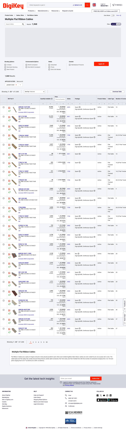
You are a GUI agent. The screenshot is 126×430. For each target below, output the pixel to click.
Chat (68, 396)
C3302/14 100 (23, 225)
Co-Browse (69, 406)
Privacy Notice (69, 385)
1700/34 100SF (23, 145)
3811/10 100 (22, 154)
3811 (68, 116)
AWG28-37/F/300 (24, 319)
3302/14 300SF (23, 235)
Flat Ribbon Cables (32, 15)
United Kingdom (31, 427)
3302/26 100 (22, 291)
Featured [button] (30, 91)
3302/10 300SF (23, 126)
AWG (68, 107)
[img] (13, 6)
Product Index (9, 15)
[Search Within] (13, 24)
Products (31, 11)
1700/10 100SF (23, 216)
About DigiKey (6, 395)
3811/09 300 (22, 198)
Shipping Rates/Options (40, 399)
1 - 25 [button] (10, 91)
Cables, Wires (20, 15)
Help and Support (39, 395)
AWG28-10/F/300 (24, 107)
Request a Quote (67, 11)
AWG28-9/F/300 (23, 189)
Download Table (117, 91)
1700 (68, 135)
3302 (68, 126)
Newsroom (5, 408)
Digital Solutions (6, 406)
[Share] (118, 15)
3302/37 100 (22, 328)
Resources (55, 11)
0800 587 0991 (71, 398)
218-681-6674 (70, 401)
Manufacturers (43, 11)
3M (19, 121)
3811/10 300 (22, 116)
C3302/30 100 (23, 300)
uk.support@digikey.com (73, 403)
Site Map (4, 404)
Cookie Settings (98, 427)
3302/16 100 (22, 244)
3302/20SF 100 (23, 281)
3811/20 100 (22, 272)
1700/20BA (22, 207)
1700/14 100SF (23, 171)
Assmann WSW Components (26, 112)
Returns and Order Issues (41, 402)
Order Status (37, 397)
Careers (4, 402)
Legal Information (39, 404)
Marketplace (5, 397)
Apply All (101, 64)
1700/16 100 (22, 162)
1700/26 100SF (23, 135)
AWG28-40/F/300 (24, 309)
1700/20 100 (22, 180)
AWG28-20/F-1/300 (24, 253)
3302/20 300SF (23, 263)
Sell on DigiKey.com (7, 399)
